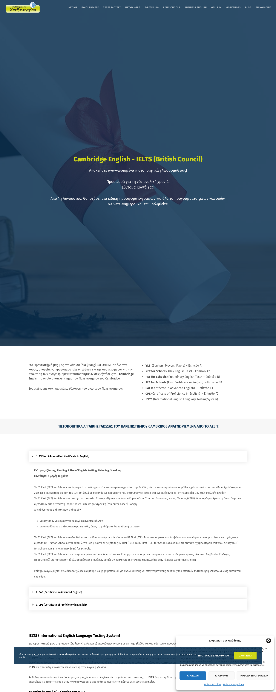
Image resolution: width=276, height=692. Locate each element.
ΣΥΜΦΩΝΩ (245, 655)
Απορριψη (221, 675)
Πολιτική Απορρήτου (233, 684)
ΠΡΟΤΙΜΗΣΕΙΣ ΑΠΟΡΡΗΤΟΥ (213, 655)
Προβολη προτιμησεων (253, 675)
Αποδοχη (193, 675)
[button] (268, 640)
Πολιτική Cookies (212, 684)
